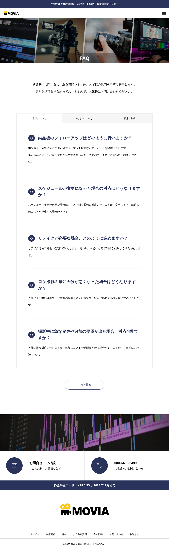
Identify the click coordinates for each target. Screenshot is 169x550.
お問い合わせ (116, 534)
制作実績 (50, 534)
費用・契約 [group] (129, 118)
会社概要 (98, 534)
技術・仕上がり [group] (84, 118)
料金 (64, 534)
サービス (34, 534)
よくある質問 (80, 534)
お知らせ (134, 534)
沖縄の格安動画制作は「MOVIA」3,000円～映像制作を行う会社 (84, 4)
